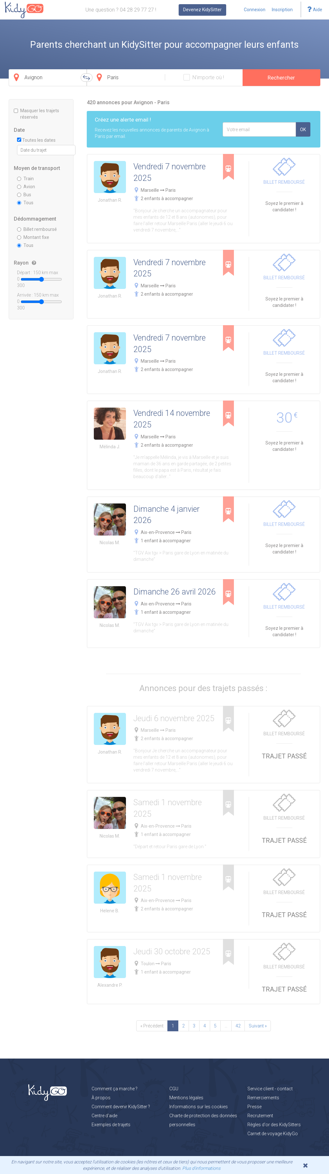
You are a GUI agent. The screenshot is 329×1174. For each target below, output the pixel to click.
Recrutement (260, 1115)
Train (25, 178)
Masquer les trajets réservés (36, 114)
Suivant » (258, 1025)
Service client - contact (270, 1088)
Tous (25, 202)
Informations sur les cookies (198, 1106)
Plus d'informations (201, 1168)
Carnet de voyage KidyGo (272, 1133)
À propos (101, 1097)
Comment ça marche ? (115, 1088)
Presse (254, 1106)
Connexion (254, 9)
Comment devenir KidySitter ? (121, 1106)
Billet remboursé (37, 229)
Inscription (282, 9)
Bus (24, 194)
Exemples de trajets (111, 1124)
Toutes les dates (36, 140)
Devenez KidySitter (202, 9)
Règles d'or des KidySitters (274, 1124)
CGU (173, 1088)
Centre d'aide (104, 1115)
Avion (26, 186)
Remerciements (263, 1097)
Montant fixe (33, 237)
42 (238, 1025)
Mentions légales (186, 1097)
